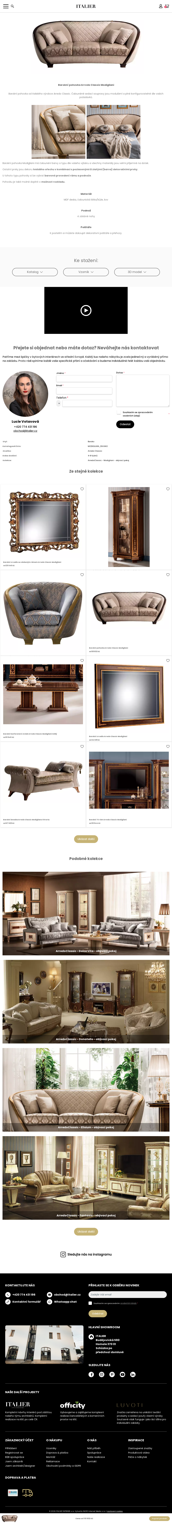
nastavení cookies (115, 1511)
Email (59, 385)
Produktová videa (138, 1452)
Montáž (50, 1457)
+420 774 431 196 (25, 427)
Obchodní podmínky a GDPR (63, 1465)
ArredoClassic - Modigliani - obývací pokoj (108, 460)
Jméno (61, 373)
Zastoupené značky (140, 1448)
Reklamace (53, 1461)
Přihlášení (11, 1448)
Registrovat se (14, 1452)
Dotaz (120, 372)
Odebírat (97, 1313)
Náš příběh (93, 1448)
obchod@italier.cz (25, 431)
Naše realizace (96, 1457)
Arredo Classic (95, 451)
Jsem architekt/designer (20, 1465)
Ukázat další (86, 839)
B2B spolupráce (14, 1457)
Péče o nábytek (137, 1457)
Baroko (91, 441)
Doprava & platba (57, 1452)
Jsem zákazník (14, 1461)
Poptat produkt (159, 1518)
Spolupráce (94, 1452)
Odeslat (125, 424)
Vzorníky (51, 1448)
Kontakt (92, 1461)
